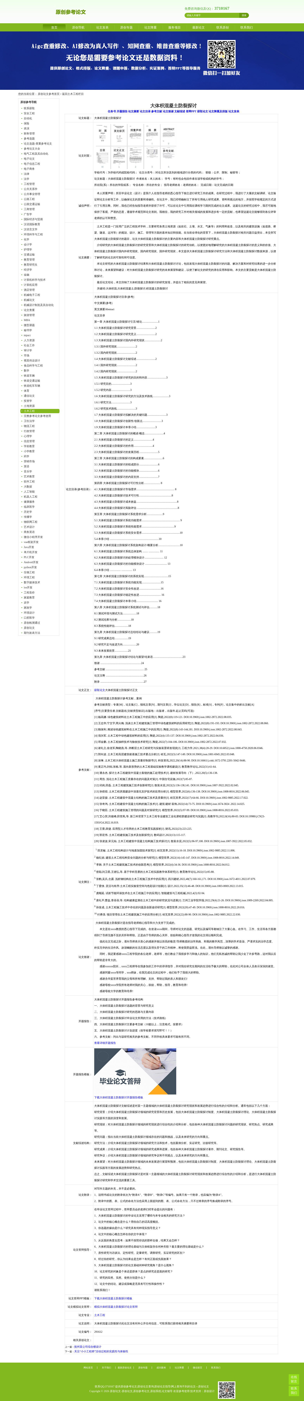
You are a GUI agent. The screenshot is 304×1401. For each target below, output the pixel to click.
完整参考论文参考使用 (37, 416)
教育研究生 (30, 264)
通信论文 (29, 395)
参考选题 (29, 138)
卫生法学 (29, 421)
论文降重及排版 (218, 111)
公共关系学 (30, 189)
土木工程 (29, 411)
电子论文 (29, 158)
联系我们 (246, 27)
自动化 (28, 118)
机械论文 (29, 300)
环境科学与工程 (33, 234)
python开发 (30, 567)
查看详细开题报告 (105, 1043)
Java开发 (29, 547)
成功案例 (161, 1367)
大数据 (28, 486)
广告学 (28, 214)
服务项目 (174, 27)
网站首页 (88, 1367)
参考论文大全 (32, 148)
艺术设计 (29, 527)
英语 (26, 466)
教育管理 (29, 259)
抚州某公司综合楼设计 (87, 1346)
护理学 (28, 249)
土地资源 (29, 405)
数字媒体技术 (32, 582)
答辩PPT (191, 111)
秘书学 (28, 330)
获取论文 (202, 111)
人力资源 (29, 340)
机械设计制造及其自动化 (39, 305)
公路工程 (29, 199)
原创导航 (78, 27)
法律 (26, 173)
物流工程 (29, 426)
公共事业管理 (32, 194)
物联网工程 (30, 521)
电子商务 (29, 168)
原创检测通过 (32, 622)
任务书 (112, 111)
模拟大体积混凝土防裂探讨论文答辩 (116, 1306)
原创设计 (209, 1391)
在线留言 (294, 1379)
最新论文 (198, 27)
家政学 (28, 607)
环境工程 (29, 577)
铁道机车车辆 (32, 385)
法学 (26, 179)
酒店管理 (29, 289)
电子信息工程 (32, 163)
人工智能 (29, 491)
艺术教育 (29, 476)
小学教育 (29, 451)
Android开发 (31, 562)
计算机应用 (30, 284)
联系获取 (29, 108)
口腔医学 (29, 617)
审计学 (28, 350)
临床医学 (29, 506)
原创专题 (126, 27)
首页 (54, 27)
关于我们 (106, 1367)
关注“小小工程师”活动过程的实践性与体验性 (101, 1351)
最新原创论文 (125, 1367)
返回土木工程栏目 (73, 94)
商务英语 (29, 532)
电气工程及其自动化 (36, 153)
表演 (26, 128)
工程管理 (29, 184)
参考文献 (156, 111)
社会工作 (29, 345)
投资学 (28, 400)
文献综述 (179, 111)
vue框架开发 (31, 542)
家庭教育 (29, 597)
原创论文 (29, 627)
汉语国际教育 (32, 224)
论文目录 (145, 111)
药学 (26, 456)
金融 (26, 274)
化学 (26, 239)
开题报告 (122, 111)
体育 (26, 390)
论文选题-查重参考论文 (38, 143)
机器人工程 (30, 496)
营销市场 (29, 461)
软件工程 (29, 481)
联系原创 (222, 27)
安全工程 (29, 113)
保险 (26, 123)
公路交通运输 (32, 204)
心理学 (28, 436)
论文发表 (102, 27)
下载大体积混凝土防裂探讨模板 (113, 1298)
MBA (27, 320)
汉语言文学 (30, 229)
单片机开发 (30, 552)
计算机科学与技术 (35, 279)
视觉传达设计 (32, 360)
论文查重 (29, 310)
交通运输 (29, 254)
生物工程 (29, 572)
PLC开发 (29, 557)
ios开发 (28, 587)
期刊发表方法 (32, 632)
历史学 (28, 511)
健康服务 (29, 501)
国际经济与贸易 (33, 219)
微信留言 (197, 1367)
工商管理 (29, 209)
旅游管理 (29, 315)
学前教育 (29, 446)
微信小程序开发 (33, 537)
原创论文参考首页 (49, 94)
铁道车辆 (29, 375)
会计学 (28, 244)
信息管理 (29, 441)
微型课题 (29, 325)
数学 (26, 370)
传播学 (28, 516)
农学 (26, 602)
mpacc (27, 335)
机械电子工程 (32, 295)
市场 (26, 355)
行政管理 (29, 431)
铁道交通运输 (32, 380)
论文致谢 (168, 111)
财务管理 (29, 133)
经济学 (28, 269)
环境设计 (29, 612)
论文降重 (150, 27)
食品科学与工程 (33, 365)
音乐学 (28, 471)
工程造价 (29, 592)
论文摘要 (133, 111)
